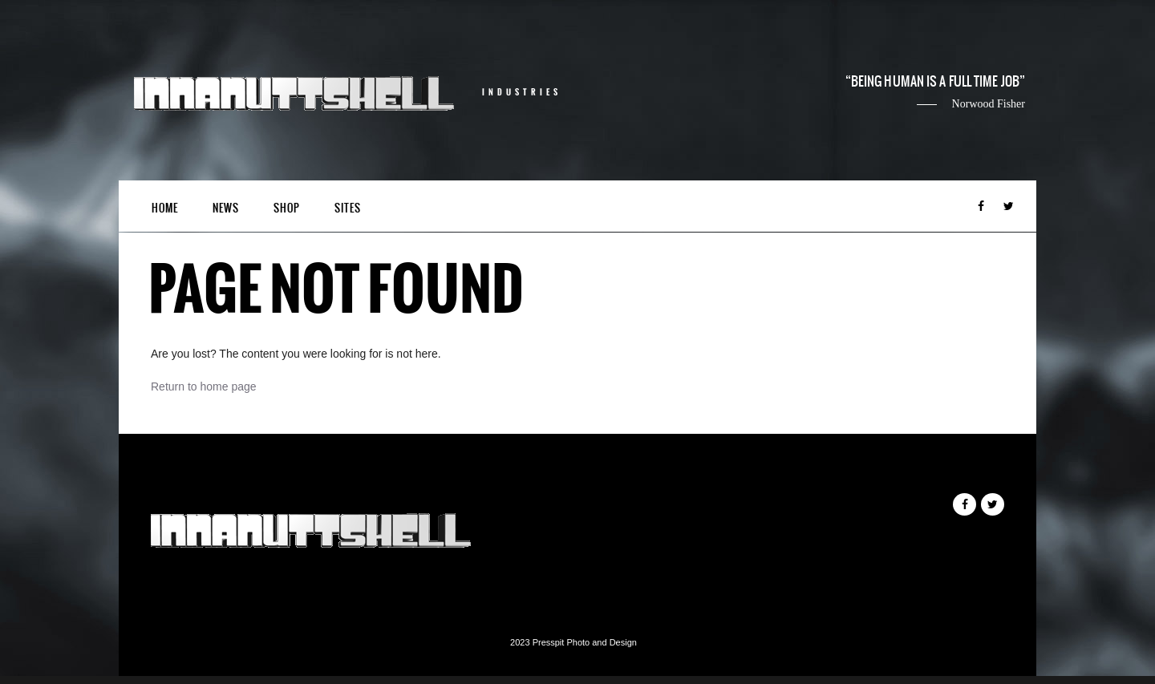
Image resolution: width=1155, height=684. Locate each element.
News (226, 208)
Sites (347, 208)
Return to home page (204, 386)
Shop (287, 208)
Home (165, 208)
